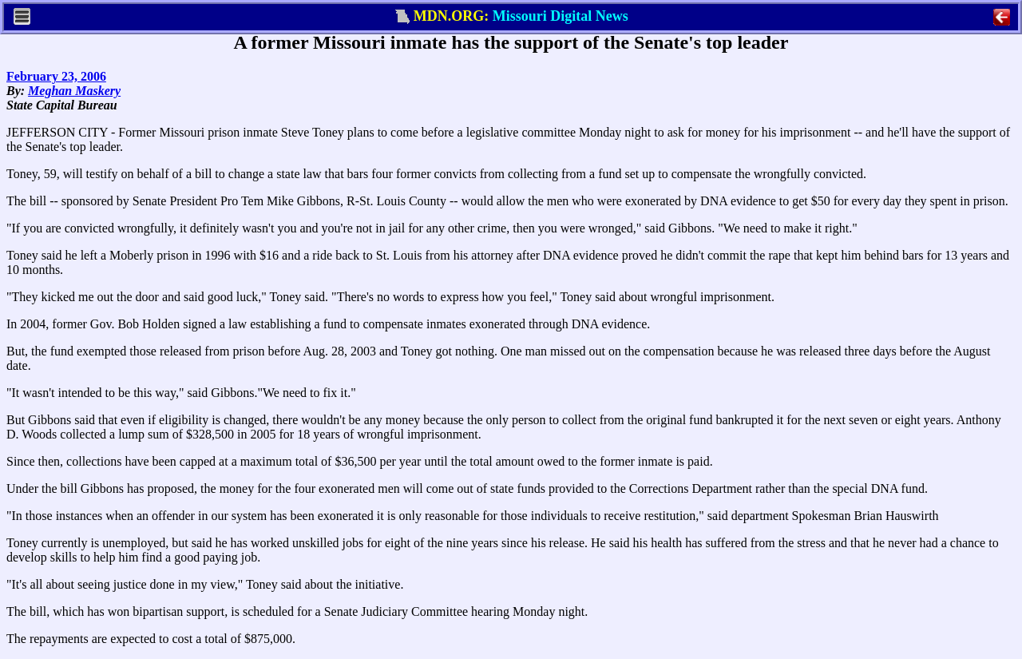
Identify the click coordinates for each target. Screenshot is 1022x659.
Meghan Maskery (74, 90)
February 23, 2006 (56, 76)
